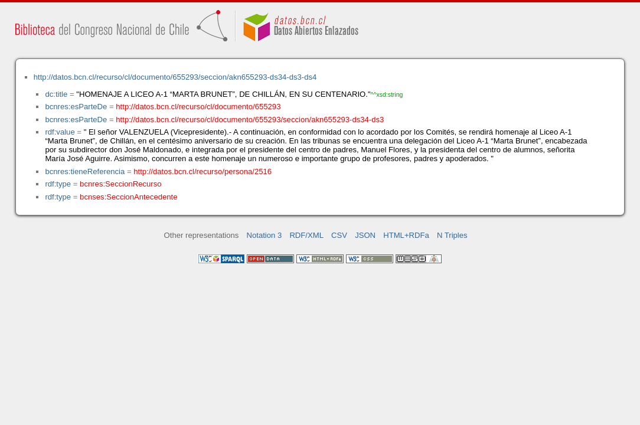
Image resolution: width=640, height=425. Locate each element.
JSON (365, 235)
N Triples (452, 235)
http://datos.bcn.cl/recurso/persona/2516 (202, 171)
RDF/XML (306, 235)
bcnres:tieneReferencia (85, 171)
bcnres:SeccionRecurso (120, 183)
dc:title (56, 94)
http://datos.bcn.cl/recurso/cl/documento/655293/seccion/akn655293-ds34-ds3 (250, 119)
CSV (339, 235)
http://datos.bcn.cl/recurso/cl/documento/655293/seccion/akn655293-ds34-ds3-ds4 (175, 77)
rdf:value (59, 132)
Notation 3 (264, 235)
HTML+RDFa (406, 235)
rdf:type (58, 183)
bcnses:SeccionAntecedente (128, 196)
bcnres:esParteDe (76, 106)
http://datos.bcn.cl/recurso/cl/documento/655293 (198, 106)
